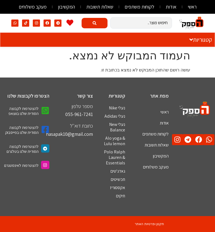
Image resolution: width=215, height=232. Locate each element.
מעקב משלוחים (33, 7)
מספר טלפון (82, 106)
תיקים (120, 196)
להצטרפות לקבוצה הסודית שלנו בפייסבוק (22, 130)
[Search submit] (95, 23)
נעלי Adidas (114, 116)
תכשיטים (118, 179)
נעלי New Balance (117, 127)
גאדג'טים (118, 171)
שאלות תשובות (99, 7)
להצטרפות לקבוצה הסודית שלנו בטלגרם (23, 149)
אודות (171, 7)
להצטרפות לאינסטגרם (21, 165)
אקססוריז (117, 187)
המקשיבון (66, 7)
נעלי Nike (117, 108)
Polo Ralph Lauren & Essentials (114, 157)
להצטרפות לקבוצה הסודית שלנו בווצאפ (24, 111)
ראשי (192, 7)
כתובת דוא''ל (81, 126)
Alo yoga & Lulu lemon (114, 141)
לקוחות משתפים (139, 7)
